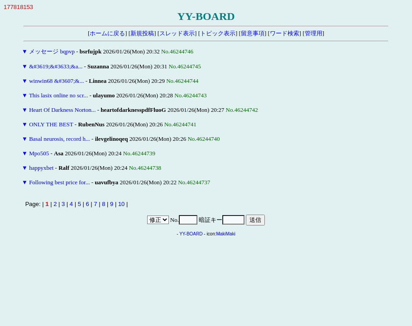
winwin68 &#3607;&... (56, 80)
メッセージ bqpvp (52, 51)
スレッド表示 (177, 33)
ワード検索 (284, 33)
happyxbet (41, 167)
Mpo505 (39, 153)
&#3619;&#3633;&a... (55, 66)
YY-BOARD (190, 233)
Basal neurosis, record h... (59, 138)
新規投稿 (142, 33)
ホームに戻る (107, 33)
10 (121, 204)
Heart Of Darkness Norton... (62, 109)
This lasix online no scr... (58, 95)
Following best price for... (59, 182)
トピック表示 (217, 33)
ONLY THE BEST (51, 124)
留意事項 (252, 33)
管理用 (313, 33)
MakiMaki (225, 233)
